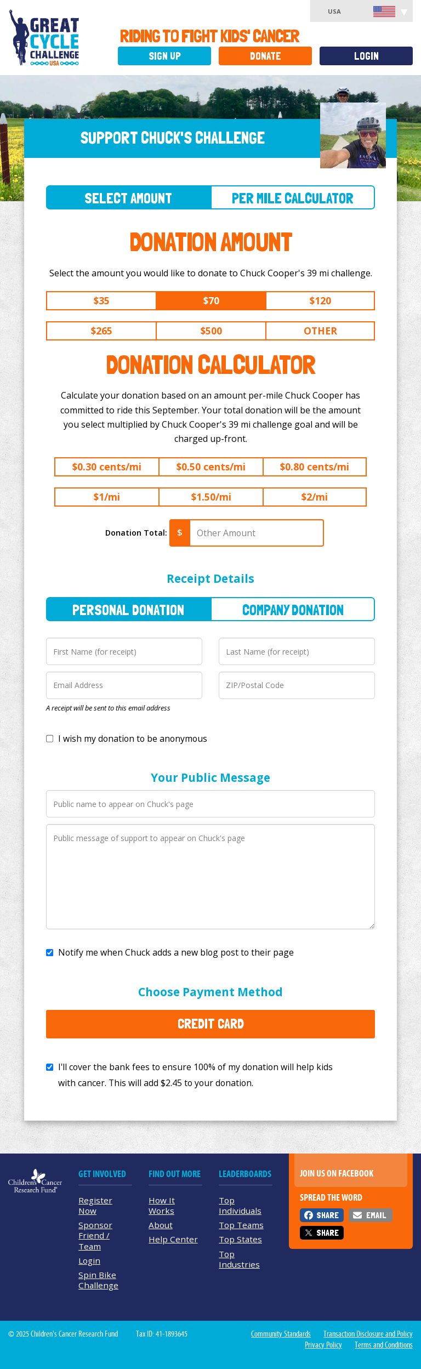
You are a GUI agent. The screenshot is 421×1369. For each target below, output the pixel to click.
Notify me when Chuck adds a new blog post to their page (176, 952)
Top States (240, 1239)
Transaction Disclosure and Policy (368, 1334)
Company (293, 609)
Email (376, 1215)
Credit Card (211, 1023)
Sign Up (165, 56)
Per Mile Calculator (293, 198)
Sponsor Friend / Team (95, 1235)
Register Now (95, 1205)
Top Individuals (240, 1205)
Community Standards (281, 1334)
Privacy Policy (323, 1345)
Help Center (173, 1239)
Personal (128, 609)
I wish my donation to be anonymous (132, 738)
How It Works (162, 1205)
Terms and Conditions (384, 1345)
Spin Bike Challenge (98, 1280)
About (161, 1224)
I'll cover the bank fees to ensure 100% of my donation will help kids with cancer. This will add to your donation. (195, 1075)
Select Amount (128, 198)
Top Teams (241, 1224)
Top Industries (239, 1259)
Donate (265, 56)
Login (366, 56)
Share (327, 1215)
